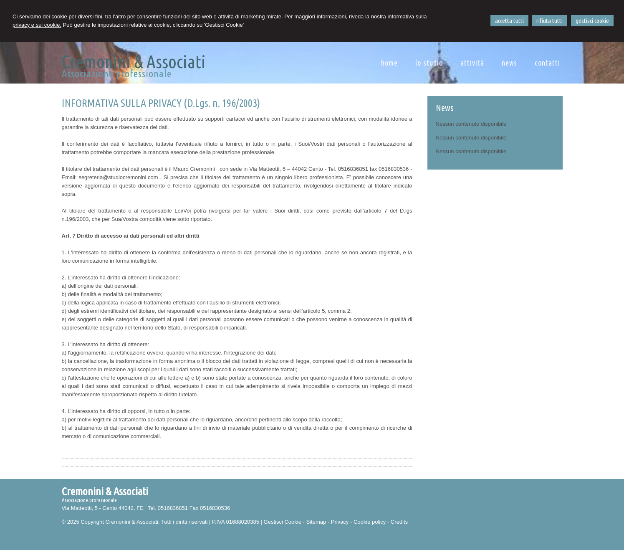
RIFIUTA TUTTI (549, 20)
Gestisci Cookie (282, 522)
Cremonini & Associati (133, 61)
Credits (399, 522)
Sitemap (316, 522)
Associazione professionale (116, 73)
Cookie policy (370, 522)
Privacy (340, 522)
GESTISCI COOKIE (592, 20)
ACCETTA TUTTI (509, 20)
